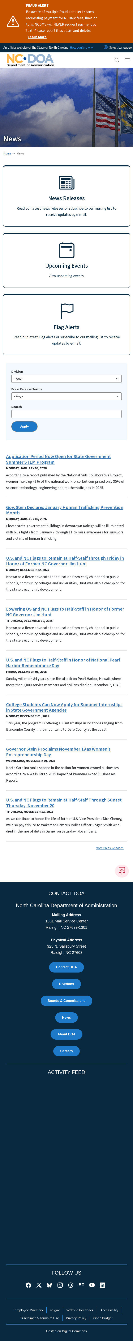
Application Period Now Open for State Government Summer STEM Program (58, 459)
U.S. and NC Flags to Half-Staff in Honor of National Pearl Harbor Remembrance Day (63, 663)
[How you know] (81, 47)
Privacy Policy (76, 1318)
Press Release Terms (26, 389)
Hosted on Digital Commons (66, 1331)
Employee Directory (28, 1310)
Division (17, 371)
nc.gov (55, 1310)
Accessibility (109, 1310)
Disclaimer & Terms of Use (40, 1318)
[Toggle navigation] (127, 60)
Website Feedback (80, 1310)
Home (7, 153)
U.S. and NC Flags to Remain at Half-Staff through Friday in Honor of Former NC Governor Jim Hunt (65, 561)
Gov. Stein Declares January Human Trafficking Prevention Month (64, 510)
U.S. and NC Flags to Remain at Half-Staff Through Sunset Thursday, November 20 (64, 803)
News (66, 1017)
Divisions (66, 984)
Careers (66, 1051)
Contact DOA (66, 967)
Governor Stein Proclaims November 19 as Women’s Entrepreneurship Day (58, 752)
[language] (120, 47)
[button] (114, 60)
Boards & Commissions (66, 1001)
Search (16, 407)
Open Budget (103, 1318)
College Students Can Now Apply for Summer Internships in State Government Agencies (64, 707)
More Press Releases (110, 848)
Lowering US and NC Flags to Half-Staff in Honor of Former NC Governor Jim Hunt (65, 612)
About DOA (66, 1034)
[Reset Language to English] (106, 47)
